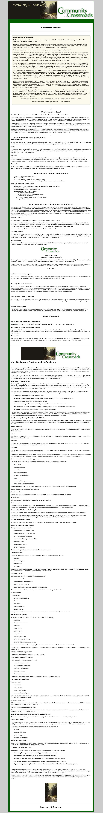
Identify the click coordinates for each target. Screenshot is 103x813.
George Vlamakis (56, 84)
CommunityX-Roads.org (28, 5)
